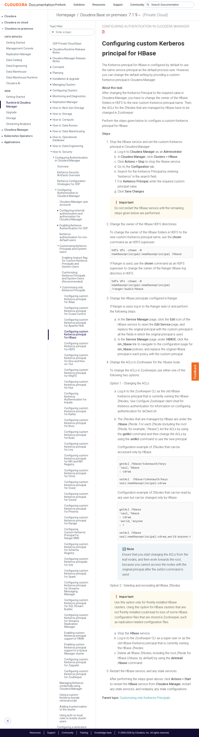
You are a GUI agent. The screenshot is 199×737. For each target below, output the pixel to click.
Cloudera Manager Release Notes (69, 60)
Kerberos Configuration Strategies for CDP (71, 183)
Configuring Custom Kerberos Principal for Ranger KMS (74, 534)
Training (84, 732)
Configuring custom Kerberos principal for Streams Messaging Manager (76, 588)
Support (118, 4)
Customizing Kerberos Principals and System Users (73, 248)
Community (137, 4)
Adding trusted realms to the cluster (73, 708)
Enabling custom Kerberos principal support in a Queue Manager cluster (75, 649)
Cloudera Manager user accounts (74, 203)
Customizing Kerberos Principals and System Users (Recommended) (73, 277)
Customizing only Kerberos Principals (73, 289)
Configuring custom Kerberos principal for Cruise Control (76, 310)
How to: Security (62, 151)
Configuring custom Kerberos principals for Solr (76, 561)
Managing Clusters (64, 84)
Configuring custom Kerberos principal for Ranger (76, 520)
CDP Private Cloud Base (67, 43)
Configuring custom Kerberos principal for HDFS (76, 346)
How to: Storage (62, 113)
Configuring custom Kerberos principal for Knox (76, 423)
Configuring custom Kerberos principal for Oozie (76, 485)
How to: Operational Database (65, 139)
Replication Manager (65, 102)
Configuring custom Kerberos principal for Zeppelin (76, 662)
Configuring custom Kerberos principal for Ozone (76, 496)
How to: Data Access (65, 125)
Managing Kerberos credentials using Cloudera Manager (71, 686)
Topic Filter (56, 26)
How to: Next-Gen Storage (68, 107)
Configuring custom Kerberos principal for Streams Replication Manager (76, 621)
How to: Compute (63, 119)
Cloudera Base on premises (103, 15)
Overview (63, 166)
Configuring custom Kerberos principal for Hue (76, 384)
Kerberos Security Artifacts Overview (68, 174)
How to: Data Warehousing (69, 131)
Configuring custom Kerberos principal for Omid (76, 473)
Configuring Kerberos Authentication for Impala (75, 398)
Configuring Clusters (65, 90)
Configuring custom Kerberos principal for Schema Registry (76, 549)
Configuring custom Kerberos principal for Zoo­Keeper (76, 674)
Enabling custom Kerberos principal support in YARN (75, 635)
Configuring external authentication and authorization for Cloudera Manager (72, 215)
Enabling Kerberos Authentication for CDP (74, 227)
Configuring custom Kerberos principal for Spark (76, 573)
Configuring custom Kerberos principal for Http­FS (76, 372)
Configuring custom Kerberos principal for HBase (76, 334)
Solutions (79, 4)
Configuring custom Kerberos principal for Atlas (76, 299)
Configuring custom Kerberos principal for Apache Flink (76, 322)
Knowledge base (103, 732)
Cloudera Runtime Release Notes (69, 51)
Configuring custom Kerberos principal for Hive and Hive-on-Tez (76, 360)
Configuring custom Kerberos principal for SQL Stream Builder (76, 605)
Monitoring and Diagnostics (69, 96)
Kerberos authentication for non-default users (74, 237)
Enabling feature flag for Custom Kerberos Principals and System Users (74, 262)
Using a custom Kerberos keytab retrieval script (69, 697)
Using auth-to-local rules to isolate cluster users (73, 718)
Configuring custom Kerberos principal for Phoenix (76, 508)
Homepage (65, 15)
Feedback (195, 371)
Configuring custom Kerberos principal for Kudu (76, 434)
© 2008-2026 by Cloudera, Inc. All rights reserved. (143, 732)
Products (60, 4)
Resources (98, 4)
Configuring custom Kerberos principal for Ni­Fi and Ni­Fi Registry (76, 460)
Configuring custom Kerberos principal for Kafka (76, 411)
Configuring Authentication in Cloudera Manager (71, 159)
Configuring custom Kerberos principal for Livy (76, 446)
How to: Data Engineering (68, 146)
